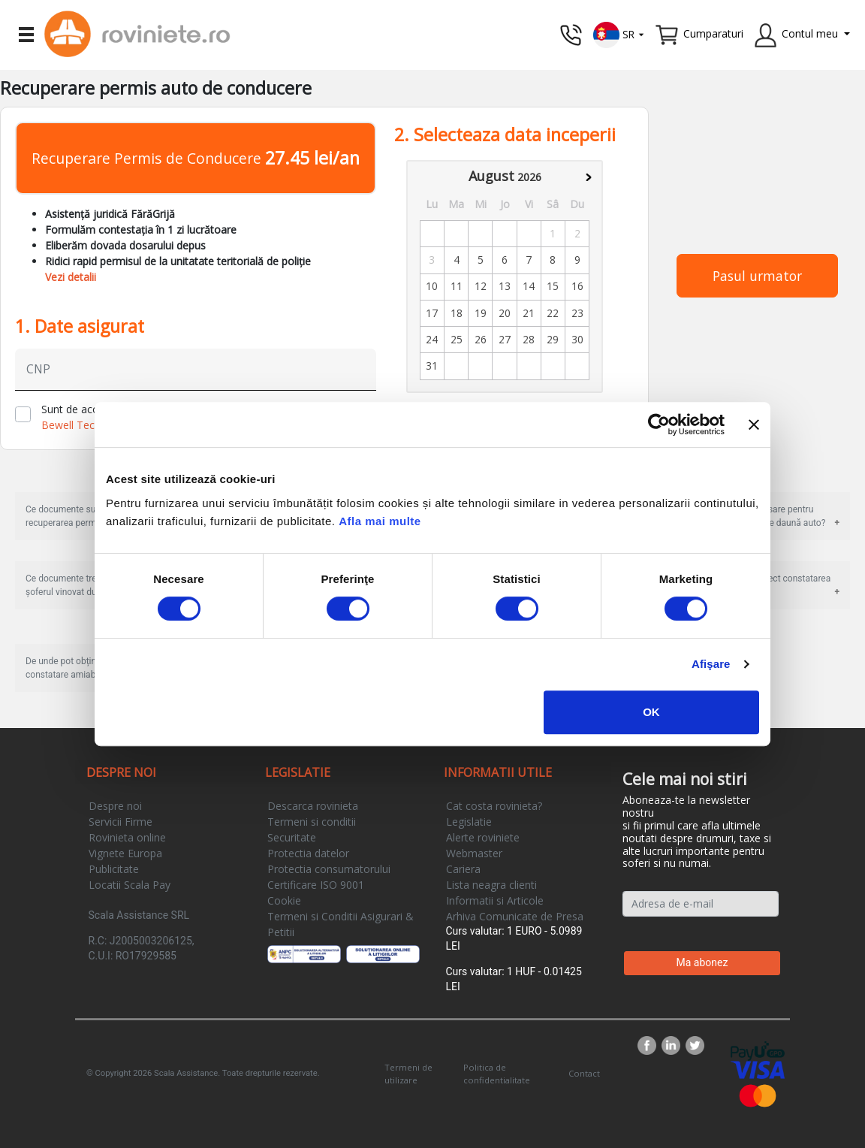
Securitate (291, 837)
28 (529, 339)
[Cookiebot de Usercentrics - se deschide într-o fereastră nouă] (659, 424)
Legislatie (469, 821)
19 (481, 313)
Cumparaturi (713, 33)
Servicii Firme (120, 821)
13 (505, 286)
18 (457, 313)
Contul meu (810, 33)
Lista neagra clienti (491, 885)
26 (481, 339)
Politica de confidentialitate (496, 1074)
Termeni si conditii (311, 821)
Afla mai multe (380, 521)
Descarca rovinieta (312, 806)
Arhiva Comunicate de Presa (514, 916)
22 (553, 313)
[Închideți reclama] (754, 424)
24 (432, 339)
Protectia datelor (308, 853)
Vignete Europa (125, 853)
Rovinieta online (127, 837)
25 (457, 339)
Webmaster (474, 853)
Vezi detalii (70, 277)
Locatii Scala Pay (129, 885)
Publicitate (114, 869)
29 (553, 339)
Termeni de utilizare (408, 1074)
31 (432, 365)
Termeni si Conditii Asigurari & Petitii (340, 924)
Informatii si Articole (495, 900)
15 (553, 286)
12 (481, 286)
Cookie (284, 900)
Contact (584, 1073)
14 (529, 286)
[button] (619, 33)
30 (577, 339)
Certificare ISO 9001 (315, 885)
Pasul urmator (757, 276)
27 (505, 339)
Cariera (463, 869)
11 (457, 286)
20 (505, 313)
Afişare (711, 663)
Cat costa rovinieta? (494, 806)
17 (432, 313)
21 (529, 313)
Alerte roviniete (483, 837)
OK (651, 711)
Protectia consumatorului (328, 869)
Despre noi (115, 806)
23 (577, 313)
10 (432, 286)
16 (577, 286)
